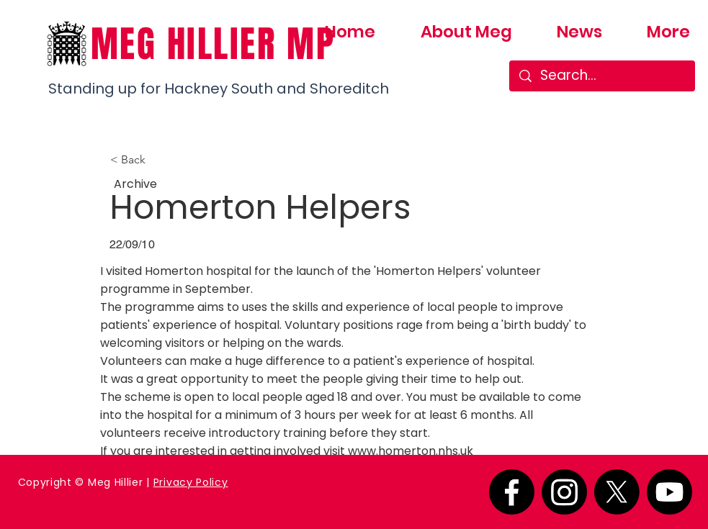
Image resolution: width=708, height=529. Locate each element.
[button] (157, 159)
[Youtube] (669, 492)
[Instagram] (564, 492)
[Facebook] (511, 492)
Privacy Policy (190, 482)
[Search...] (602, 75)
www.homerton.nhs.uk (410, 451)
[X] (617, 492)
